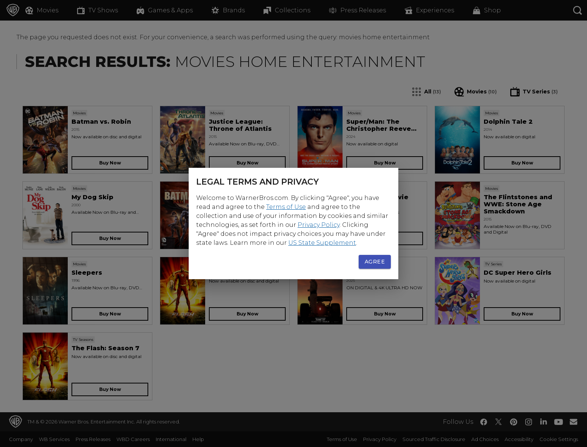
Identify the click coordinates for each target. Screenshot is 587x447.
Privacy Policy (319, 224)
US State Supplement (322, 242)
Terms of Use (286, 206)
